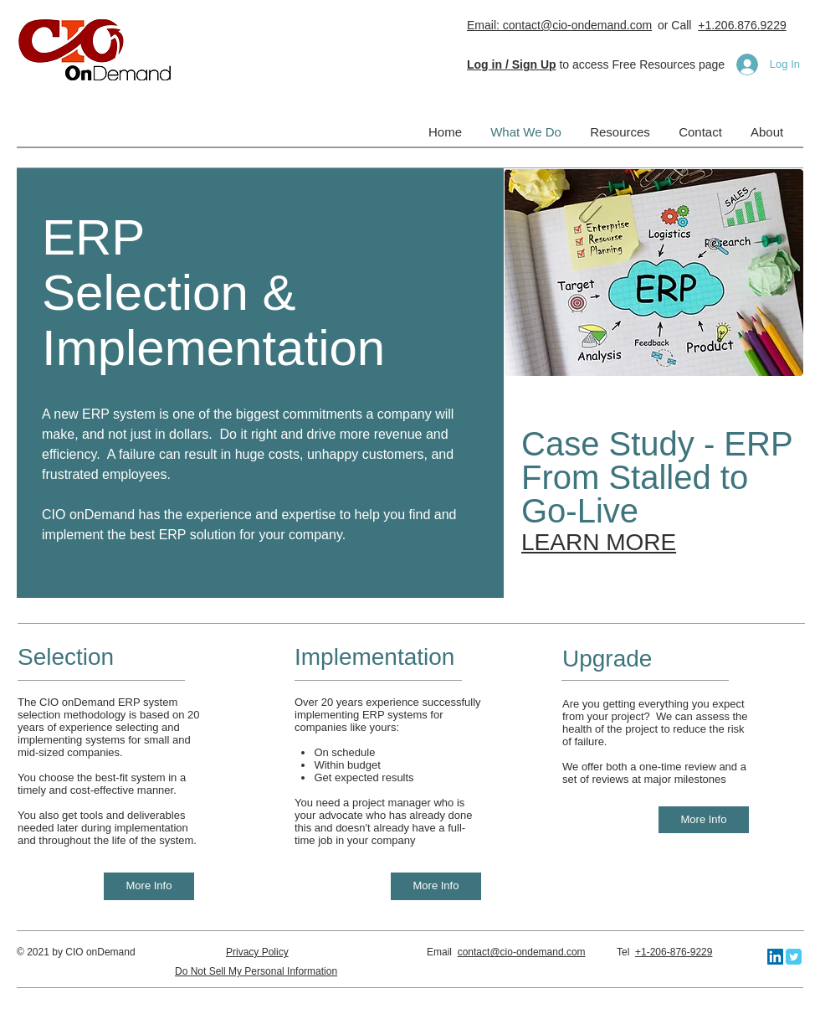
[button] (511, 64)
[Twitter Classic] (794, 957)
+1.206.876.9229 (742, 25)
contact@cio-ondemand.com (522, 952)
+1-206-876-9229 (673, 952)
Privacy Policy (257, 952)
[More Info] (149, 886)
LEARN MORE (598, 542)
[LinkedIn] (775, 957)
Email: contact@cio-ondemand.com (559, 25)
